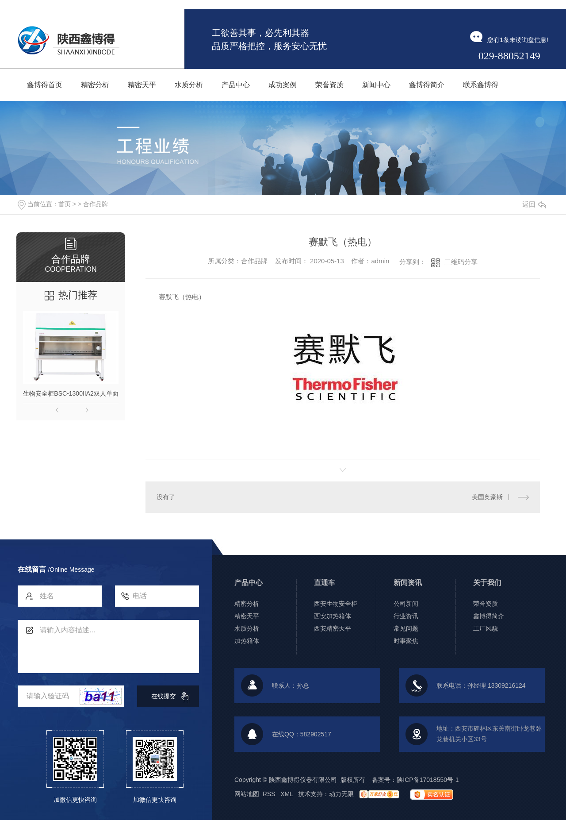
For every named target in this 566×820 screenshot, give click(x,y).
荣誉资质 (485, 603)
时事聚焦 (406, 640)
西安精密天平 (332, 628)
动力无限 (341, 793)
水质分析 (246, 628)
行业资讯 (406, 616)
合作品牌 (95, 204)
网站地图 (246, 793)
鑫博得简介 (488, 616)
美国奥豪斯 (487, 496)
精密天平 (246, 616)
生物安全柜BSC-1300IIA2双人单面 (71, 393)
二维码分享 (461, 262)
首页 (64, 204)
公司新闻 (406, 603)
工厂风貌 (485, 628)
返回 (534, 204)
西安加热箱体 (332, 616)
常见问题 (406, 628)
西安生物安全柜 (335, 603)
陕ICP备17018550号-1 (428, 779)
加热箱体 (246, 640)
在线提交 (163, 696)
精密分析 (246, 603)
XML (287, 793)
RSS (270, 793)
